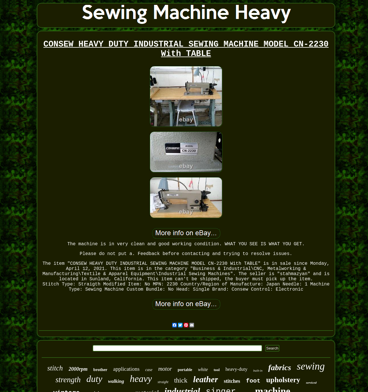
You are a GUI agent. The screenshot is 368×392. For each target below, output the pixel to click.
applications (126, 369)
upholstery (283, 380)
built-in (257, 370)
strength (68, 379)
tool (217, 370)
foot (253, 381)
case (148, 370)
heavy (141, 379)
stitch (55, 368)
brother (100, 369)
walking (116, 381)
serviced (311, 382)
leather (205, 379)
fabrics (279, 367)
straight (163, 382)
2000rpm (78, 369)
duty (94, 379)
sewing (311, 366)
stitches (232, 381)
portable (185, 370)
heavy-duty (236, 369)
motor (165, 369)
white (203, 369)
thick (180, 380)
